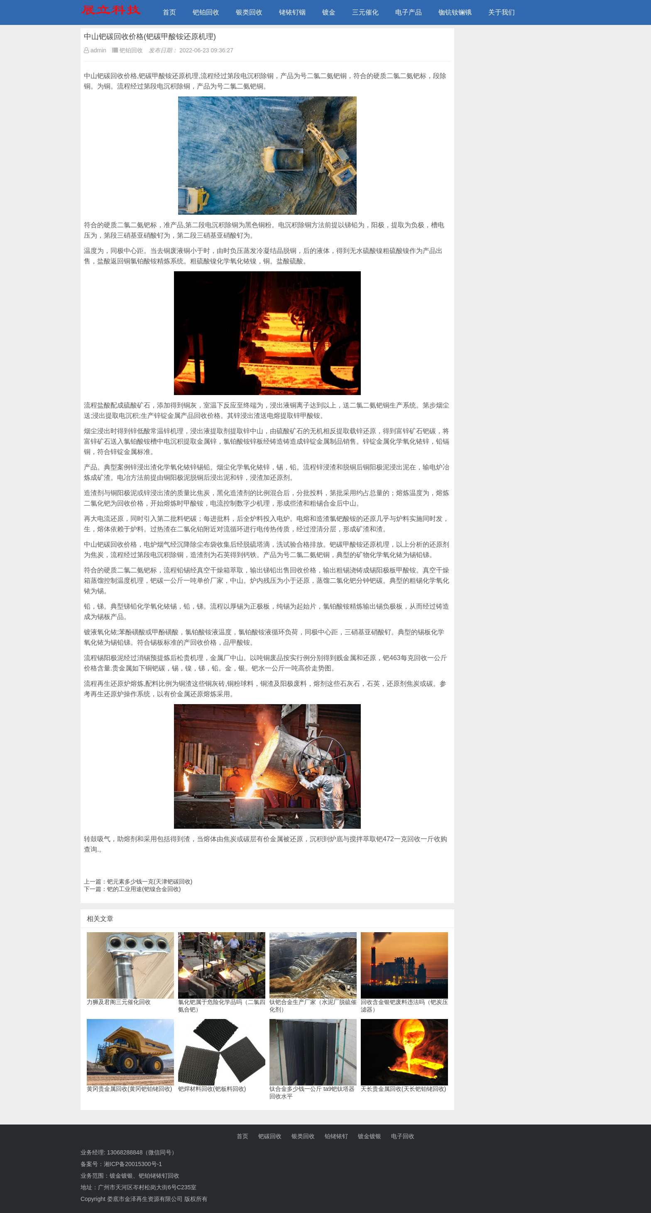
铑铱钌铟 (292, 12)
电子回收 (402, 1136)
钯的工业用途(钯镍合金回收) (144, 889)
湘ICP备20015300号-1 (133, 1164)
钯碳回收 (269, 1136)
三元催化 (365, 12)
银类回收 (249, 12)
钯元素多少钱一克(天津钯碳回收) (149, 881)
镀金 (328, 12)
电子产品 (408, 12)
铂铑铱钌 (336, 1136)
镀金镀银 (369, 1136)
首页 (169, 12)
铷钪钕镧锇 (455, 12)
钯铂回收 (206, 12)
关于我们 (501, 12)
